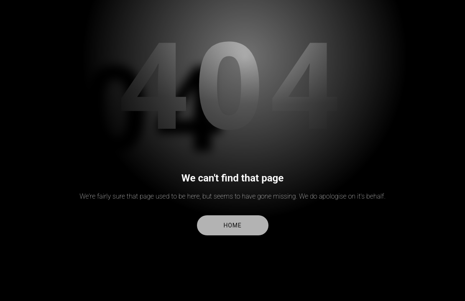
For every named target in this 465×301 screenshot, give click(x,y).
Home (233, 225)
